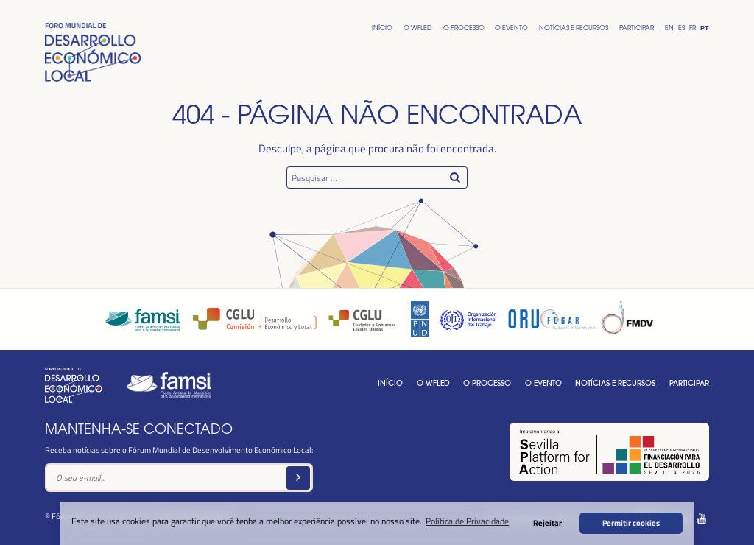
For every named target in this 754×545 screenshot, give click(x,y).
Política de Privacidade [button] (467, 521)
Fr (692, 28)
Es (681, 28)
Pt (704, 28)
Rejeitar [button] (547, 522)
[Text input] (179, 477)
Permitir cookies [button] (631, 522)
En (669, 28)
